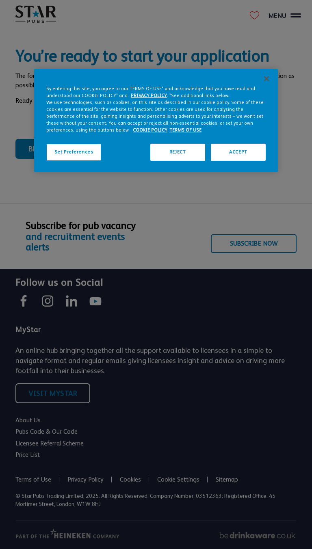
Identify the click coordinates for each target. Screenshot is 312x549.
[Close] (266, 79)
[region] (156, 120)
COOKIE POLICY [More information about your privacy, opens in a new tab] (150, 130)
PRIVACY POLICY (149, 95)
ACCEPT (238, 152)
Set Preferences (73, 152)
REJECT (177, 152)
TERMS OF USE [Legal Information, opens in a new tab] (185, 130)
